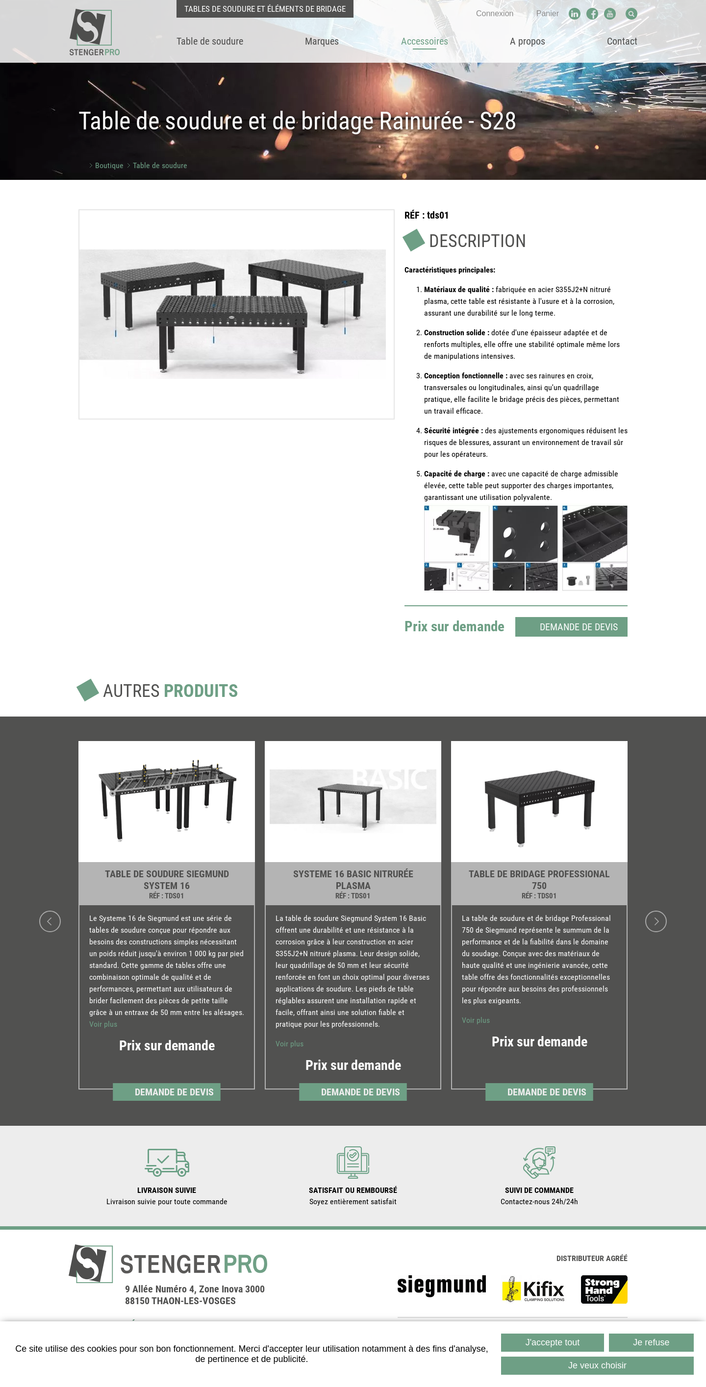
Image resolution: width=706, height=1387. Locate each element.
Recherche (631, 14)
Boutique (109, 165)
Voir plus (103, 1023)
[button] (232, 314)
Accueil (82, 165)
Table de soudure (160, 165)
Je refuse (651, 1342)
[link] (166, 920)
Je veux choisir (597, 1365)
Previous (50, 920)
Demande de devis (579, 626)
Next (656, 920)
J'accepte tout (553, 1342)
